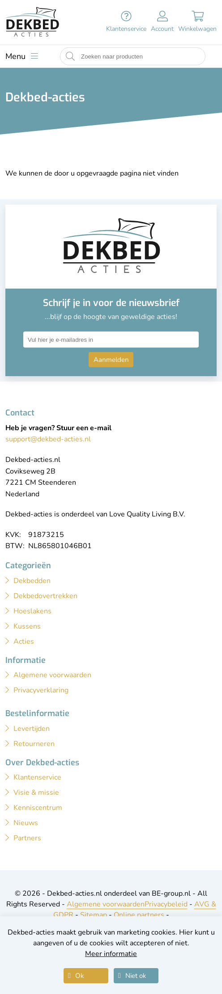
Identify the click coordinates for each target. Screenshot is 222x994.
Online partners (139, 915)
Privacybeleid (166, 904)
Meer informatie (111, 954)
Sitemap (93, 915)
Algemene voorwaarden (106, 904)
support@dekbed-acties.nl (48, 439)
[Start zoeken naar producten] (70, 56)
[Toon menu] (21, 56)
